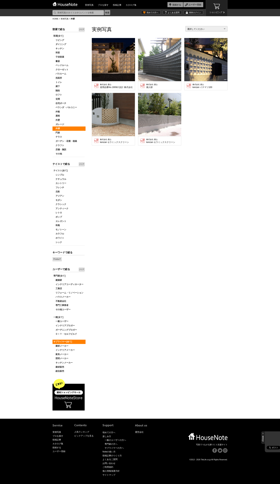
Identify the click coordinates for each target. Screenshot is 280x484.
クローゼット (60, 69)
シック (57, 242)
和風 (56, 225)
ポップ (57, 217)
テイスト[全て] (60, 170)
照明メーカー (60, 358)
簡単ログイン (195, 12)
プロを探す (103, 5)
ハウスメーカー (62, 297)
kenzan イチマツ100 (202, 85)
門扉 (56, 132)
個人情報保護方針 (111, 471)
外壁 (56, 120)
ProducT (57, 259)
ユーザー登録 (58, 451)
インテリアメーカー (64, 350)
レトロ (57, 212)
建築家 (57, 280)
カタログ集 (131, 5)
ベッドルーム (60, 65)
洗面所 (57, 78)
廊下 (56, 86)
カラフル (58, 233)
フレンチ (58, 187)
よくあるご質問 (110, 459)
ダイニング (59, 44)
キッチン (58, 48)
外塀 (56, 128)
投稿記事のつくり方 (112, 455)
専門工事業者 (60, 305)
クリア (81, 29)
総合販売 (58, 371)
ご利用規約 (107, 467)
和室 (56, 52)
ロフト (57, 94)
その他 (57, 154)
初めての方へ (152, 12)
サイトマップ (108, 475)
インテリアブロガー (64, 325)
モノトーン (59, 229)
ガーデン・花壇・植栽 (65, 141)
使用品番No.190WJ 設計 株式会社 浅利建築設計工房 (116, 85)
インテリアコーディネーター (68, 284)
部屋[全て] (58, 36)
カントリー (59, 183)
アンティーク (60, 208)
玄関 (56, 99)
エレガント (59, 221)
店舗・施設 (59, 149)
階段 (56, 90)
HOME (55, 19)
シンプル (58, 175)
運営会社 (139, 432)
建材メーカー (60, 346)
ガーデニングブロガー (65, 330)
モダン (57, 200)
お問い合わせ (108, 463)
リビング (58, 40)
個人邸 (152, 85)
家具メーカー (60, 354)
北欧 (56, 191)
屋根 (56, 116)
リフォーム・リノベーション (68, 293)
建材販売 (58, 367)
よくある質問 (173, 12)
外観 (56, 111)
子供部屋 (58, 57)
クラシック (59, 204)
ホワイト (58, 238)
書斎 (56, 61)
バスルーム (59, 73)
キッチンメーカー (63, 362)
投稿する (56, 447)
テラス (57, 137)
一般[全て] (58, 317)
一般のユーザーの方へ (115, 440)
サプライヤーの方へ (114, 448)
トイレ (57, 82)
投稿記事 (117, 5)
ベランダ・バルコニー (65, 107)
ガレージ (58, 124)
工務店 (57, 288)
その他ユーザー (62, 309)
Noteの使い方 (109, 451)
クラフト (58, 145)
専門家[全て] (59, 276)
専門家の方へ (111, 444)
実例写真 (89, 5)
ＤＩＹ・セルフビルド (65, 334)
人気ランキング (81, 432)
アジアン (58, 196)
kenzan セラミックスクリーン (114, 140)
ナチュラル (59, 179)
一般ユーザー (60, 321)
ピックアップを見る (84, 436)
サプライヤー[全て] (62, 341)
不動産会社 (59, 301)
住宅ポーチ (59, 103)
